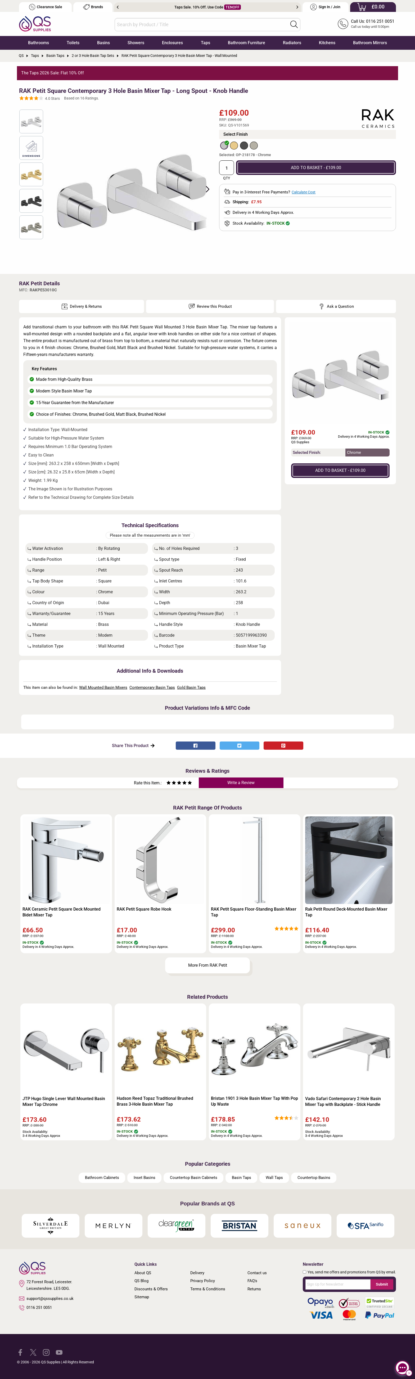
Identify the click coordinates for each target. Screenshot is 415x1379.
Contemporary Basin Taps (152, 687)
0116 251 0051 (35, 1307)
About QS (142, 1273)
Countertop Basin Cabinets (193, 1177)
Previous (118, 7)
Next (297, 7)
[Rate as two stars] (171, 783)
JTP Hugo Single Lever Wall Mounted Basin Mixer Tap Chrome (63, 1101)
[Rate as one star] (168, 783)
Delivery (197, 1273)
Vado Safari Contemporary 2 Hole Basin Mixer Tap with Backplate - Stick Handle (343, 1101)
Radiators (292, 42)
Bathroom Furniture (246, 42)
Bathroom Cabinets (102, 1177)
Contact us (257, 1273)
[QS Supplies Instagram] (46, 1352)
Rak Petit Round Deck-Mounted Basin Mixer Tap (346, 912)
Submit (382, 1284)
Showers (136, 42)
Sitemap (141, 1297)
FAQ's (252, 1280)
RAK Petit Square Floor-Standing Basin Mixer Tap (253, 912)
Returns (254, 1289)
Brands (93, 7)
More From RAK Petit (207, 965)
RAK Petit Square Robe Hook (144, 909)
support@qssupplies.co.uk (46, 1298)
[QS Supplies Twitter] (33, 1352)
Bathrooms (38, 42)
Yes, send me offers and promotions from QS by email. (352, 1272)
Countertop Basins (313, 1177)
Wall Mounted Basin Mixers (103, 687)
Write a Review (241, 782)
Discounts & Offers (151, 1289)
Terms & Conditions (207, 1289)
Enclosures (172, 42)
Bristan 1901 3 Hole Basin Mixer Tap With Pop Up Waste (254, 1101)
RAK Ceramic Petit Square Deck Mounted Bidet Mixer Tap (61, 912)
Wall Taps (274, 1177)
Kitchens (327, 42)
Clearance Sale (45, 7)
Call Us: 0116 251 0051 (372, 21)
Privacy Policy (202, 1280)
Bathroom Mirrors (370, 42)
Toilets (73, 42)
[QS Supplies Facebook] (20, 1352)
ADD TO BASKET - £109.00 (316, 167)
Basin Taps (241, 1177)
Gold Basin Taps (191, 687)
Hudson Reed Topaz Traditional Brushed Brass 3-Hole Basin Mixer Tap (155, 1101)
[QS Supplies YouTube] (59, 1352)
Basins (103, 42)
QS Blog (141, 1280)
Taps (205, 42)
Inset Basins (144, 1177)
